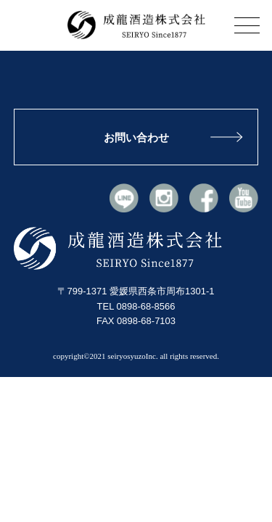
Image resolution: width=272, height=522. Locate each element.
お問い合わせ (136, 137)
